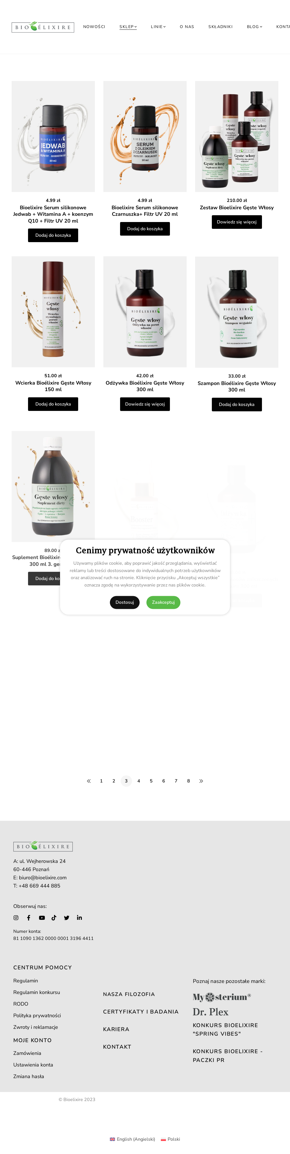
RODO (20, 1004)
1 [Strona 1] (101, 781)
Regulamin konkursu (36, 992)
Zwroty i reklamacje (35, 1027)
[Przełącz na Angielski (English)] (132, 1139)
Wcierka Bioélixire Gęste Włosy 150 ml (53, 397)
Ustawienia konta (33, 1064)
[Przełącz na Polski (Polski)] (170, 1139)
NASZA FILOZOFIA (129, 994)
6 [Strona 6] (163, 781)
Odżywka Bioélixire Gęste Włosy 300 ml (145, 408)
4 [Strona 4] (138, 781)
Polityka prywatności (37, 1015)
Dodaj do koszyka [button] (53, 235)
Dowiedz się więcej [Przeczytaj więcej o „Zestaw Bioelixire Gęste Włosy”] (237, 222)
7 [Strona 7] (176, 781)
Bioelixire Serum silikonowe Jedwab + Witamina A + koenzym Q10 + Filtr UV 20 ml (53, 214)
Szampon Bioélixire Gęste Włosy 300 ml (237, 413)
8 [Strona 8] (188, 781)
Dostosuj (125, 602)
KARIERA (116, 1029)
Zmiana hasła (28, 1076)
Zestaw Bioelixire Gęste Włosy (237, 207)
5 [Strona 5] (151, 781)
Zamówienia (27, 1053)
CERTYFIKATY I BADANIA (141, 1012)
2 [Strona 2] (113, 781)
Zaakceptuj (163, 602)
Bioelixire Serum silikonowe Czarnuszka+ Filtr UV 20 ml (145, 210)
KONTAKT (117, 1047)
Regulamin (25, 980)
